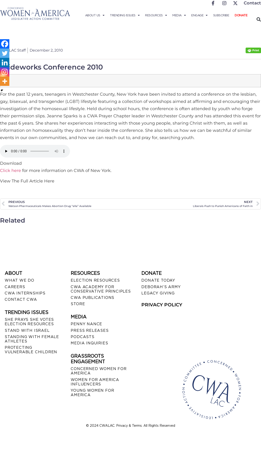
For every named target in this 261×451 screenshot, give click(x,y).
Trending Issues (124, 15)
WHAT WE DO (19, 280)
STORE (78, 304)
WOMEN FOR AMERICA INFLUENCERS (95, 382)
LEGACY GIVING (157, 293)
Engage (199, 15)
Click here (10, 170)
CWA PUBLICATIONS (92, 297)
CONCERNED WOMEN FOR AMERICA (98, 371)
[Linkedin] (4, 62)
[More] (4, 81)
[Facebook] (4, 44)
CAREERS (15, 287)
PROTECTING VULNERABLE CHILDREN (31, 349)
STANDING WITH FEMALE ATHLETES (32, 339)
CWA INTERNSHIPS (25, 293)
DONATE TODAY (158, 280)
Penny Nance (86, 324)
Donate (241, 15)
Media (179, 15)
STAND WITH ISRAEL (27, 330)
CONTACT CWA (21, 299)
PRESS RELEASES (89, 330)
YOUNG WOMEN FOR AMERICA (92, 392)
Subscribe (221, 15)
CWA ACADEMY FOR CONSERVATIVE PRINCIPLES (101, 289)
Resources (156, 15)
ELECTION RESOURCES (95, 280)
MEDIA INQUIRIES (89, 343)
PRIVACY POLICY (161, 305)
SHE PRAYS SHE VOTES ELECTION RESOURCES (29, 321)
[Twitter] (4, 53)
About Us (94, 15)
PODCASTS (82, 337)
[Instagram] (4, 72)
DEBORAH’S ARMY (161, 287)
